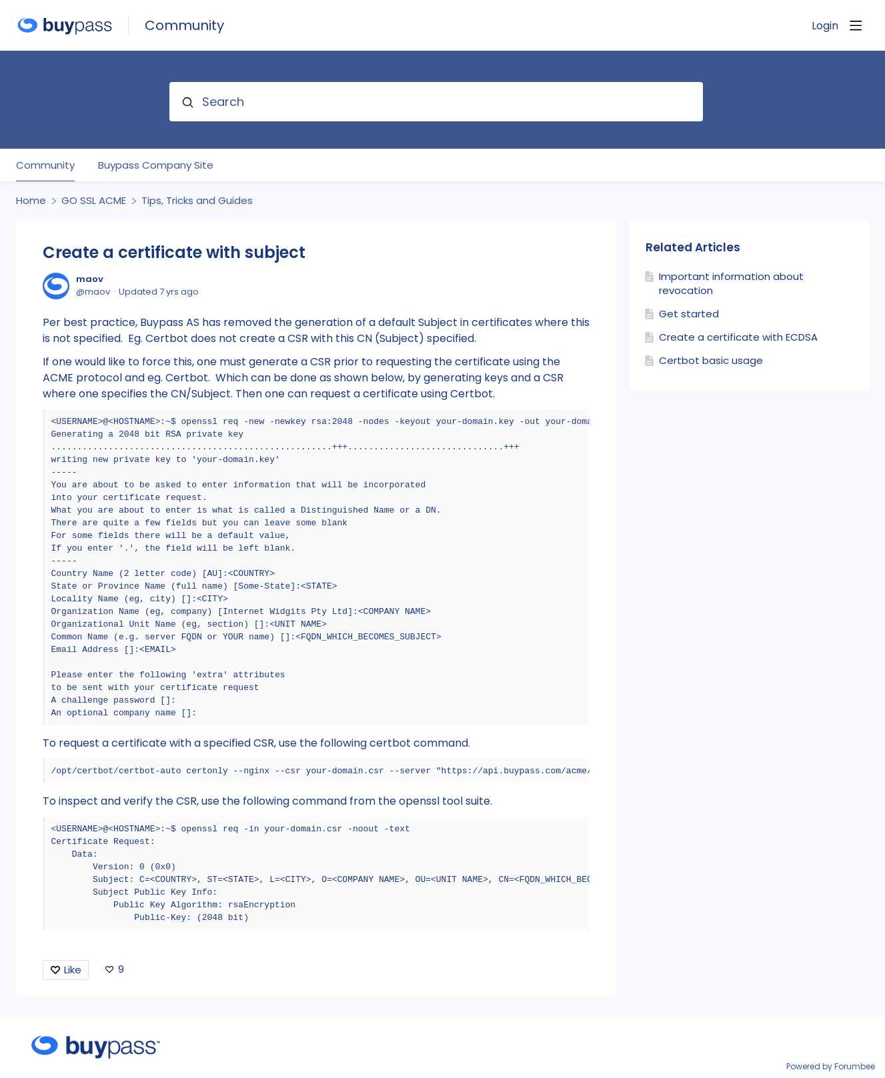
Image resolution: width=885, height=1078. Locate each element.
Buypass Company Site (155, 165)
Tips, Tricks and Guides (197, 201)
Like (72, 970)
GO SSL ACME (93, 201)
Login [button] (825, 26)
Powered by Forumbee (830, 1067)
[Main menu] (856, 25)
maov (89, 279)
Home (31, 201)
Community (184, 25)
